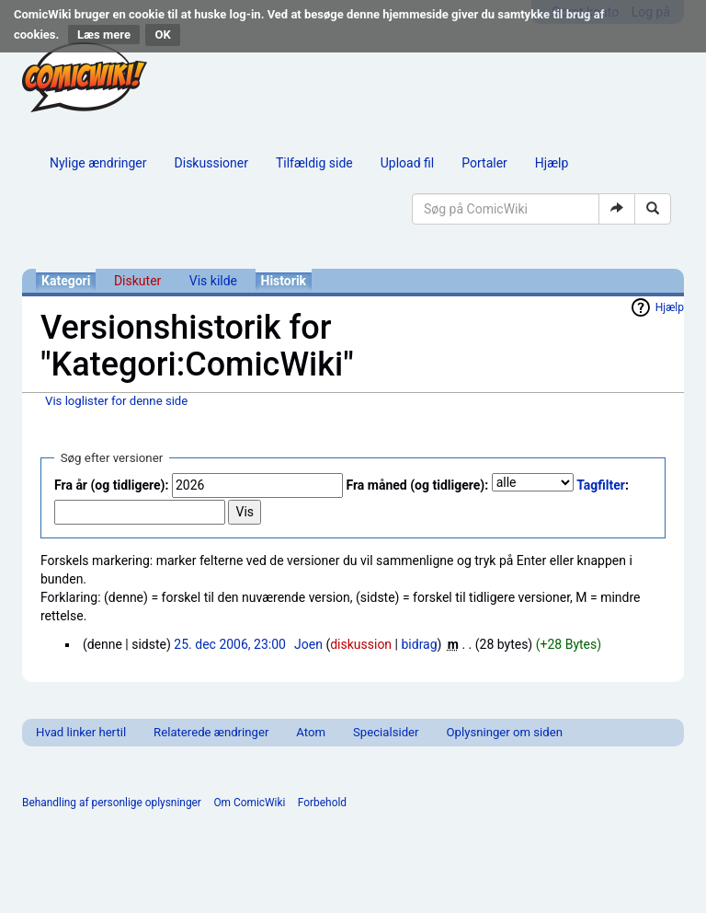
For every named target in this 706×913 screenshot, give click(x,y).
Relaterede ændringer (211, 732)
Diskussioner (211, 163)
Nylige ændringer (98, 163)
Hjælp (551, 163)
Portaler (484, 163)
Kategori (65, 280)
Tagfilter (600, 485)
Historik (284, 280)
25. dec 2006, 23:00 (230, 644)
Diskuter (137, 280)
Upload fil (407, 163)
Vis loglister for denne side (116, 401)
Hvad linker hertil (81, 732)
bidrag (419, 644)
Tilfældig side (314, 163)
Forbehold (322, 802)
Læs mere (104, 34)
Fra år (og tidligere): (111, 485)
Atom (310, 732)
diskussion (361, 644)
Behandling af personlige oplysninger (111, 802)
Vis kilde (213, 280)
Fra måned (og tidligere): (417, 485)
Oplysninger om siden (505, 732)
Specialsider (385, 732)
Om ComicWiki (249, 802)
